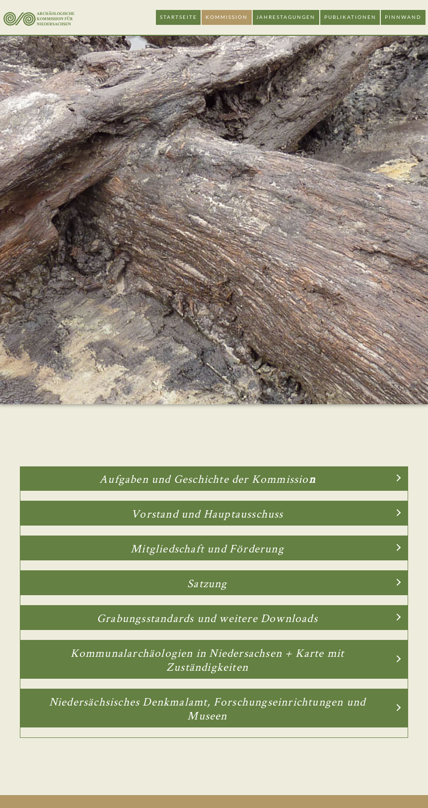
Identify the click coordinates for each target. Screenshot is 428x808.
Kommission (227, 17)
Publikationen (350, 17)
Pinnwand (403, 17)
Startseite (178, 17)
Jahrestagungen (285, 17)
